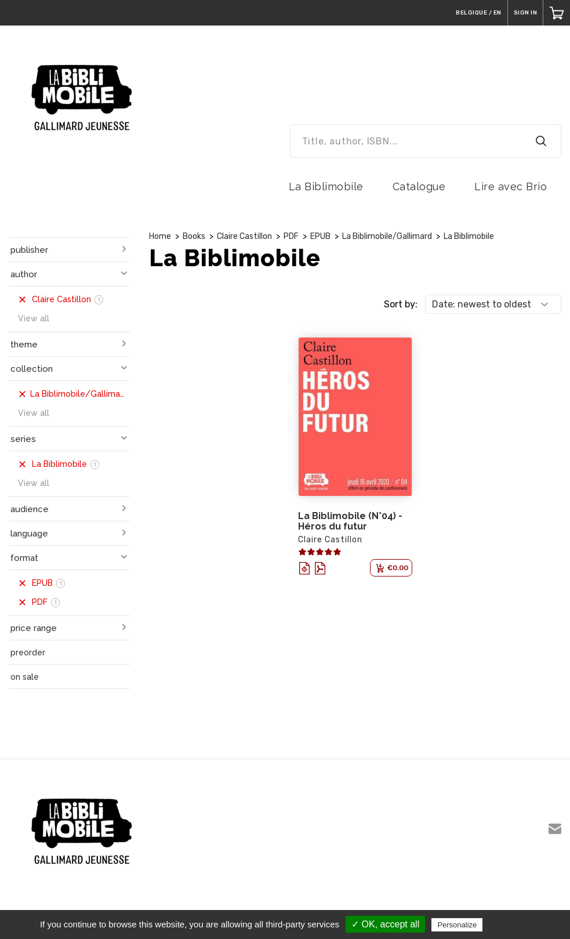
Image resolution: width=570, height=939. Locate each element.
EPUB (320, 236)
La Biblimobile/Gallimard (387, 236)
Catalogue (419, 186)
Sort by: (400, 304)
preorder (27, 652)
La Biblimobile (326, 186)
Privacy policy (513, 924)
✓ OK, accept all (385, 924)
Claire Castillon (244, 236)
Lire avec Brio (510, 186)
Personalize (457, 924)
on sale (24, 676)
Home (160, 236)
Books (194, 236)
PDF (291, 236)
